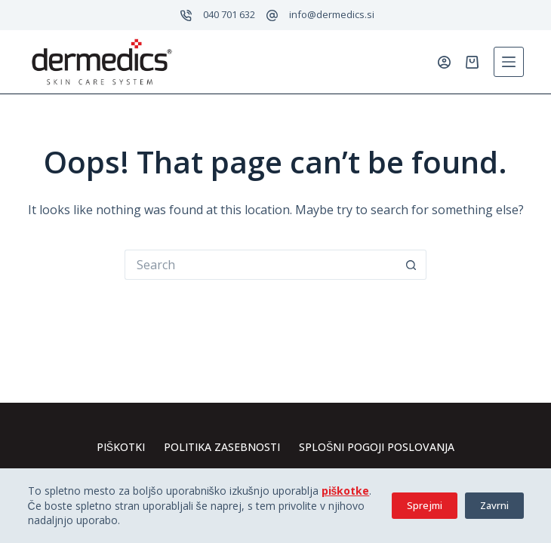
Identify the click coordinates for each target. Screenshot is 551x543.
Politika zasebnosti (222, 447)
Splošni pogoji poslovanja (376, 447)
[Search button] (411, 265)
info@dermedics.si (331, 14)
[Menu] (509, 62)
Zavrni (494, 505)
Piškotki (121, 447)
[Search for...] (260, 265)
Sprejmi (424, 505)
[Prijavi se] (444, 62)
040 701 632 (229, 14)
